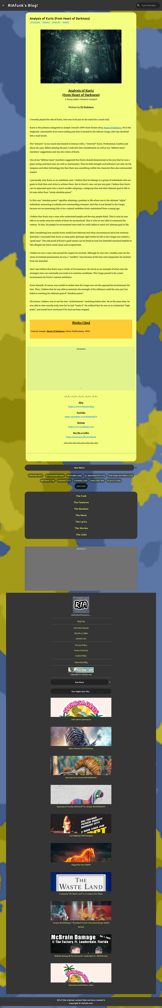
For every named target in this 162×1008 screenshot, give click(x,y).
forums (62, 480)
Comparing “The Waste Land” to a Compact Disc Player (81, 894)
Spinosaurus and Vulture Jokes (81, 985)
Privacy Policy (81, 645)
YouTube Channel (81, 628)
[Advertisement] (81, 368)
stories (78, 480)
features (46, 22)
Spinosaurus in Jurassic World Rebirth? (81, 777)
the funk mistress (118, 475)
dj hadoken (35, 22)
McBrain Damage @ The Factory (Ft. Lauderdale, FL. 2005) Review (81, 956)
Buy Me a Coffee (81, 633)
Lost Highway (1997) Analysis (81, 835)
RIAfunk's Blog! (23, 5)
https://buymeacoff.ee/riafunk (81, 437)
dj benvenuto (92, 475)
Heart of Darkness (113, 127)
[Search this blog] (146, 5)
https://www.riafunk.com (81, 427)
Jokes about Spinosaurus (81, 719)
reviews (66, 22)
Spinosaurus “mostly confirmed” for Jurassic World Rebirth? (81, 806)
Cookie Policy (81, 656)
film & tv (112, 480)
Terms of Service (81, 650)
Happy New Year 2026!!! (81, 864)
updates (33, 475)
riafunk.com (81, 638)
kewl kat (95, 480)
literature (56, 22)
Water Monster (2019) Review (81, 748)
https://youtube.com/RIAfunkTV (81, 417)
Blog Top (81, 621)
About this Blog (81, 662)
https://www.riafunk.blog (81, 406)
